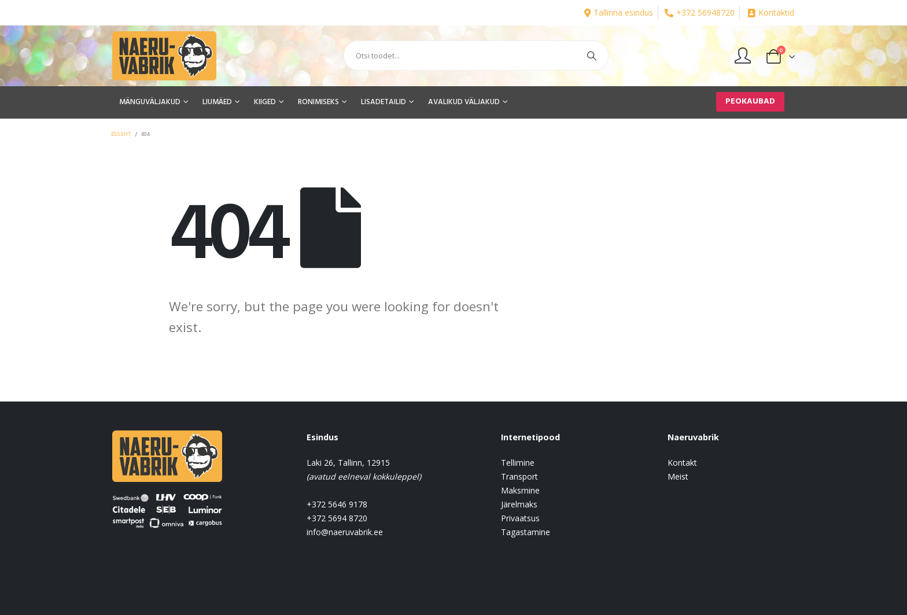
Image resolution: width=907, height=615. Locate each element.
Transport (519, 476)
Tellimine (517, 462)
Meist (678, 476)
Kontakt (682, 462)
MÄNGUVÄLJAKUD (149, 102)
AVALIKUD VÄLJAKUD (464, 102)
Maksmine (520, 490)
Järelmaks (519, 504)
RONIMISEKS (318, 102)
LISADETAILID (383, 102)
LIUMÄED (217, 102)
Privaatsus (520, 518)
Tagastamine (525, 531)
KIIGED (265, 102)
